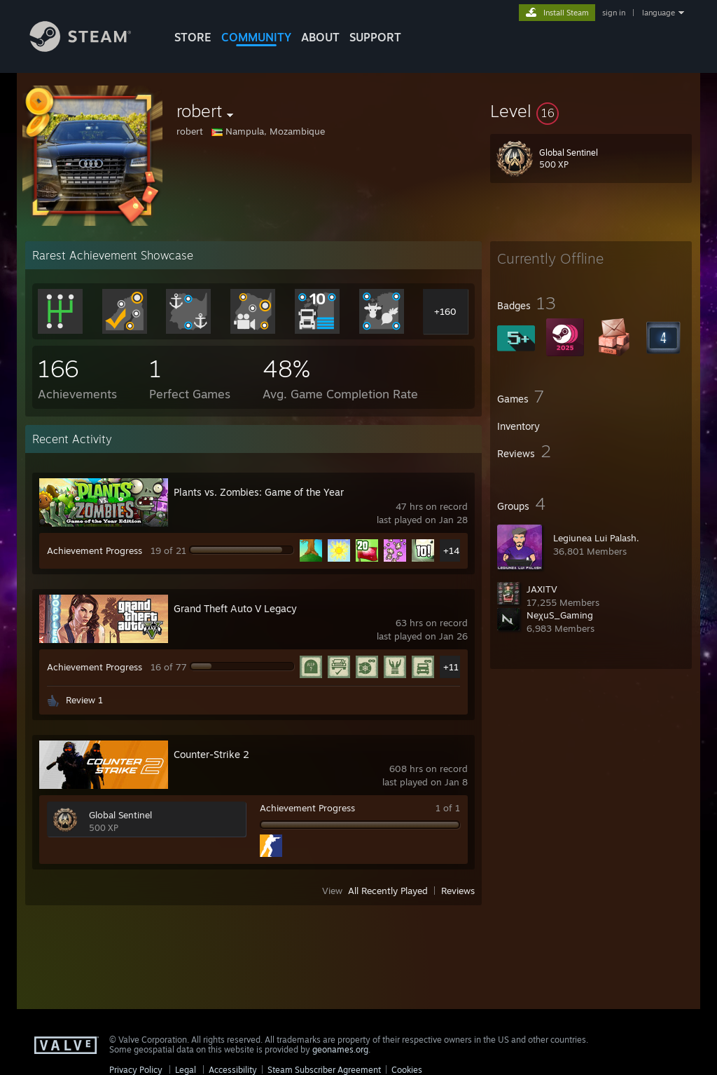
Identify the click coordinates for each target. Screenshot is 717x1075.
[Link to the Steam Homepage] (91, 48)
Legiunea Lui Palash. (596, 537)
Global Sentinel (120, 814)
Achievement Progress (94, 550)
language (658, 13)
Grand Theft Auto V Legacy (235, 608)
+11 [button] (451, 666)
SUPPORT (375, 37)
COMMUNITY (256, 37)
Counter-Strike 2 (211, 754)
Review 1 (84, 699)
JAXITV (542, 589)
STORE (192, 37)
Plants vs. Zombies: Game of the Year (259, 492)
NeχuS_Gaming (560, 615)
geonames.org (340, 1049)
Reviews (458, 890)
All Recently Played (388, 890)
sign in (613, 13)
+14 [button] (451, 550)
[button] (591, 111)
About (320, 37)
